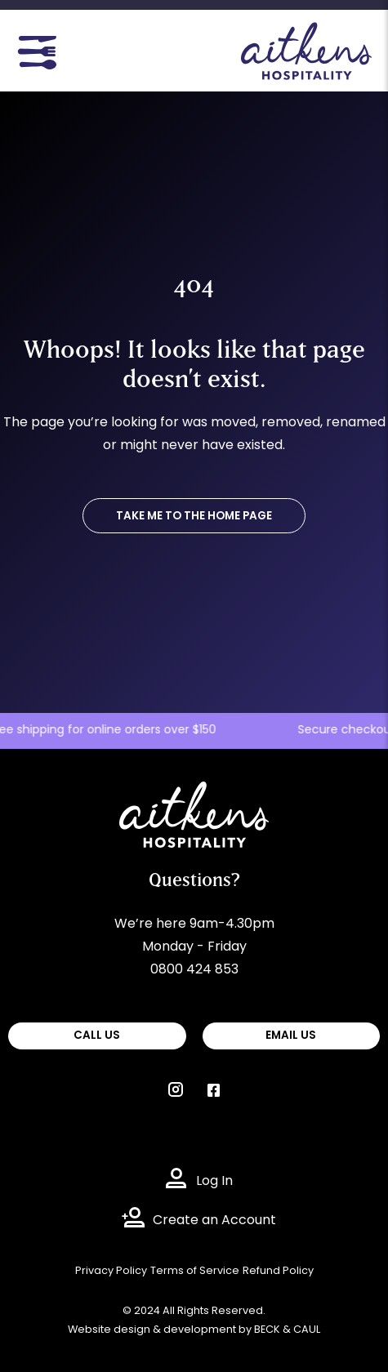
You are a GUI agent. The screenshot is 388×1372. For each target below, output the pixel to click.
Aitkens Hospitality (178, 793)
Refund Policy (278, 1271)
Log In (214, 1181)
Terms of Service (194, 1271)
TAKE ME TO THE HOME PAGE (194, 516)
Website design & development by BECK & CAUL (194, 1330)
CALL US (97, 1036)
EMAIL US (290, 1036)
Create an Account (214, 1220)
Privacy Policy (111, 1271)
